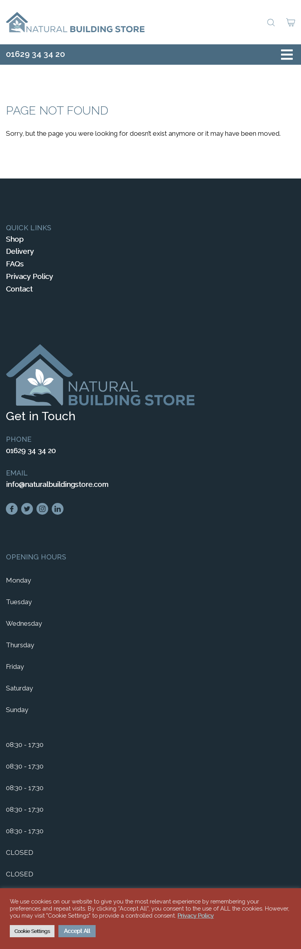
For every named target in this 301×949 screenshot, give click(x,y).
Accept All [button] (77, 931)
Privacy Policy (29, 276)
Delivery (20, 251)
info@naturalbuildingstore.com (57, 484)
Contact (19, 289)
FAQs (15, 264)
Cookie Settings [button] (32, 931)
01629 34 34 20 (35, 54)
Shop (15, 239)
